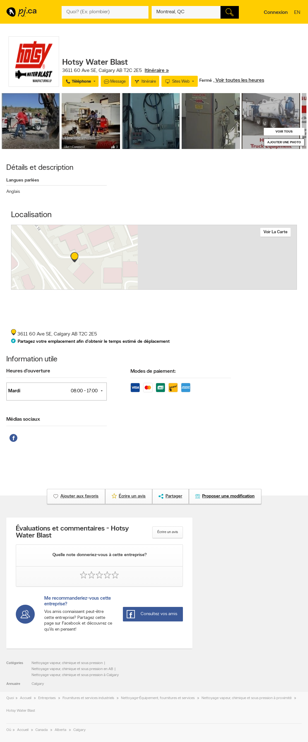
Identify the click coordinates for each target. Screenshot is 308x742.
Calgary (38, 684)
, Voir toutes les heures (238, 80)
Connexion (276, 12)
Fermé (206, 80)
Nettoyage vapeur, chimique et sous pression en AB (72, 669)
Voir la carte (275, 232)
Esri (193, 286)
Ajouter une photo (284, 142)
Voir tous (284, 132)
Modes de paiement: (153, 371)
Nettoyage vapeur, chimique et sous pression (67, 663)
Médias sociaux (23, 419)
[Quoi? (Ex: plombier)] (105, 12)
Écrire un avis (167, 532)
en (298, 13)
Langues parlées (22, 180)
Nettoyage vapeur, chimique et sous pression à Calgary (75, 675)
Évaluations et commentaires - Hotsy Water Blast (72, 532)
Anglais (13, 191)
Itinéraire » (157, 70)
